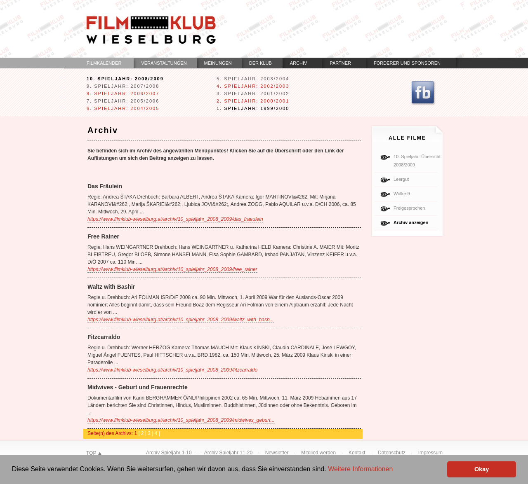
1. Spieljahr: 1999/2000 (253, 108)
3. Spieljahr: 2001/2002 (253, 93)
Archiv (298, 63)
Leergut (401, 179)
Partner (340, 63)
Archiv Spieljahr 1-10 (169, 453)
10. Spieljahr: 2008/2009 (125, 78)
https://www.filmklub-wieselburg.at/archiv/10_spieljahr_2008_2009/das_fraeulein (175, 219)
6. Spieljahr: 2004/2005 (123, 108)
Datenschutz (391, 453)
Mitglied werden (318, 453)
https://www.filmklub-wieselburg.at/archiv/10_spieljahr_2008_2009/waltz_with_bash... (180, 320)
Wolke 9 (402, 193)
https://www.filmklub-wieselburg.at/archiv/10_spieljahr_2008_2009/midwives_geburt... (181, 420)
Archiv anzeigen (411, 222)
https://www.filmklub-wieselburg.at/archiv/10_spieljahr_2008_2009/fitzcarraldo (172, 370)
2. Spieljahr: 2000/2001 (253, 100)
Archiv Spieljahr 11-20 (228, 453)
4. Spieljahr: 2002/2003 (253, 86)
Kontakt (357, 453)
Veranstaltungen (163, 63)
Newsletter (277, 453)
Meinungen (218, 63)
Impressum (430, 453)
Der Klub (260, 63)
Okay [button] (481, 469)
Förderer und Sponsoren (407, 63)
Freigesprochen (409, 208)
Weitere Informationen (360, 468)
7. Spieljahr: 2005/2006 (123, 100)
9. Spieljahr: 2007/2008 (123, 86)
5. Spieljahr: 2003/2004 (253, 78)
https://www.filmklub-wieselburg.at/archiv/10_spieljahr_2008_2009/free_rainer (172, 269)
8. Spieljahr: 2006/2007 (123, 93)
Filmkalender (104, 63)
